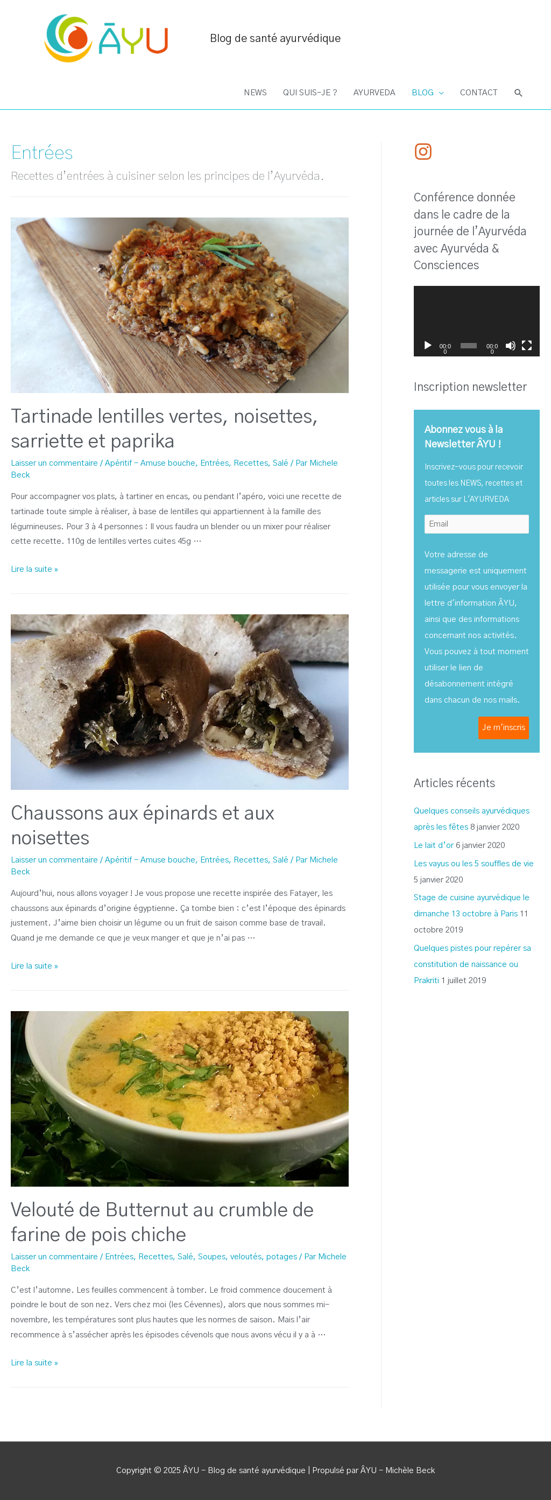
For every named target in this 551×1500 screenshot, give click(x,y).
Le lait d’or (434, 846)
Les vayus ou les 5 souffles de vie (474, 864)
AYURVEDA (374, 93)
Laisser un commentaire (54, 463)
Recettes (251, 463)
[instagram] (426, 151)
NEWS (255, 93)
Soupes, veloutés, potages (247, 1257)
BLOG (423, 93)
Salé (280, 463)
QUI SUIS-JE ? (310, 93)
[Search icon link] (518, 93)
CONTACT (478, 93)
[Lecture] (427, 345)
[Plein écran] (526, 345)
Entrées (214, 463)
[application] (477, 321)
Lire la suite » (34, 569)
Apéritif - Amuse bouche (150, 463)
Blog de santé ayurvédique (275, 38)
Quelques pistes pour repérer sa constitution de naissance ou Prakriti (472, 964)
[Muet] (510, 345)
